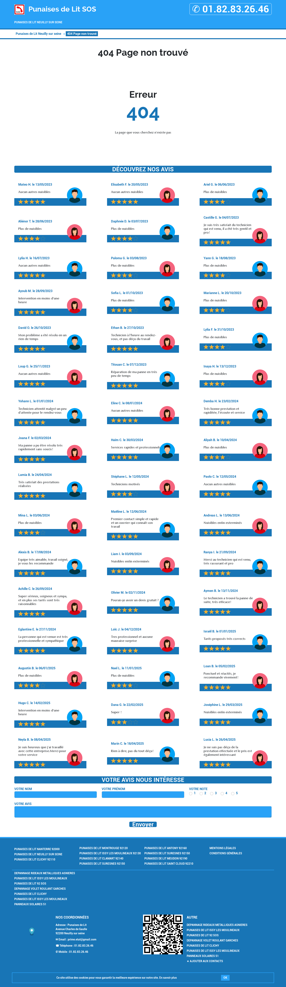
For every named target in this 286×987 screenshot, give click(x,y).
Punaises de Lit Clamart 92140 (101, 858)
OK (225, 977)
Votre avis (23, 804)
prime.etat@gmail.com (82, 939)
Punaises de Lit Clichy (30, 893)
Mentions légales (223, 848)
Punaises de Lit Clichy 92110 (34, 859)
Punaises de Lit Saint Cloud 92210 (168, 863)
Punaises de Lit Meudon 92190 (165, 858)
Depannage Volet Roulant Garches (40, 888)
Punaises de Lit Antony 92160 (165, 848)
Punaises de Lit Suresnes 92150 (102, 863)
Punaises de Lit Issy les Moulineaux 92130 (110, 853)
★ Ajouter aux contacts (205, 961)
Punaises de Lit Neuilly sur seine (38, 22)
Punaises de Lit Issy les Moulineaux (40, 878)
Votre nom (23, 789)
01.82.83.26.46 (83, 945)
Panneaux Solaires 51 (30, 904)
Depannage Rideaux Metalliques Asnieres (44, 873)
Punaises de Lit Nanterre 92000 (37, 849)
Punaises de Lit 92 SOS (30, 883)
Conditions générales (226, 853)
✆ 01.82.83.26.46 (230, 9)
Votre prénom (113, 789)
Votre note (198, 789)
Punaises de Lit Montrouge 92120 (103, 848)
